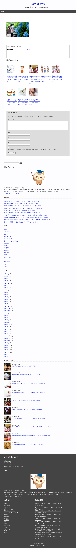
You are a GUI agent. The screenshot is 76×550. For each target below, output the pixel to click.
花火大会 (6, 254)
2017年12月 (7, 308)
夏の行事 (6, 247)
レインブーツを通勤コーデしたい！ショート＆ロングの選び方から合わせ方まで (25, 217)
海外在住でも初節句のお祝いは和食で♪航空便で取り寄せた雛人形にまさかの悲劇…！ (27, 221)
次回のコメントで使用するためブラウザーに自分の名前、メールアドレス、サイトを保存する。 (34, 151)
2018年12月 (7, 285)
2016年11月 (7, 326)
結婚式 (5, 256)
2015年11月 (7, 340)
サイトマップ (7, 464)
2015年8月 (7, 344)
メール (10, 139)
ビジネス (6, 261)
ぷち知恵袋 (38, 4)
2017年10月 (7, 312)
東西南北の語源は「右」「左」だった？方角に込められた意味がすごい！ (24, 207)
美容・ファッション (9, 240)
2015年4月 (7, 354)
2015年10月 (7, 342)
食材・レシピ (7, 236)
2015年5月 (7, 351)
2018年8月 (7, 289)
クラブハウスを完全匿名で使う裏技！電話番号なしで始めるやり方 (22, 214)
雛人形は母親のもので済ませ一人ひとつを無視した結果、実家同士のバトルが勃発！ (34, 79)
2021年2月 (7, 278)
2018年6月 (7, 294)
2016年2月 (7, 333)
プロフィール (7, 466)
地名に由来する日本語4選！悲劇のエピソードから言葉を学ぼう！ (21, 205)
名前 (9, 134)
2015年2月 (7, 358)
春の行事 (6, 245)
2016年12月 (7, 324)
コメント (11, 119)
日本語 (5, 231)
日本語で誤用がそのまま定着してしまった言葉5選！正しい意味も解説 (23, 210)
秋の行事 (6, 249)
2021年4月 (7, 275)
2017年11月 (7, 310)
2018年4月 (7, 298)
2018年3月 (7, 301)
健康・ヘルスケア (8, 238)
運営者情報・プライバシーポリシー (13, 468)
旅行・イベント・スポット (11, 243)
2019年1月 (7, 282)
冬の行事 (6, 252)
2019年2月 (7, 280)
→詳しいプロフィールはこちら (12, 195)
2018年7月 (7, 291)
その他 (5, 268)
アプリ (5, 266)
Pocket (29, 49)
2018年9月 (7, 287)
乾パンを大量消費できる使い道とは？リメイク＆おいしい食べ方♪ (21, 223)
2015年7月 (7, 347)
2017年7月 (7, 319)
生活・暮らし (7, 233)
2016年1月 (7, 335)
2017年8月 (7, 317)
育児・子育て (7, 259)
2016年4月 (7, 331)
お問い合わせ (7, 462)
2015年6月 (7, 349)
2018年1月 (7, 305)
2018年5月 (7, 296)
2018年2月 (7, 303)
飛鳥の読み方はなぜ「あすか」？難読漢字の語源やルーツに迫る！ (22, 203)
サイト (10, 144)
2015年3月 (7, 356)
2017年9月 (7, 314)
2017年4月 (7, 321)
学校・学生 (7, 263)
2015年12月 (7, 338)
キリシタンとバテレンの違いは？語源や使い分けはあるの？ (20, 212)
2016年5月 (7, 328)
